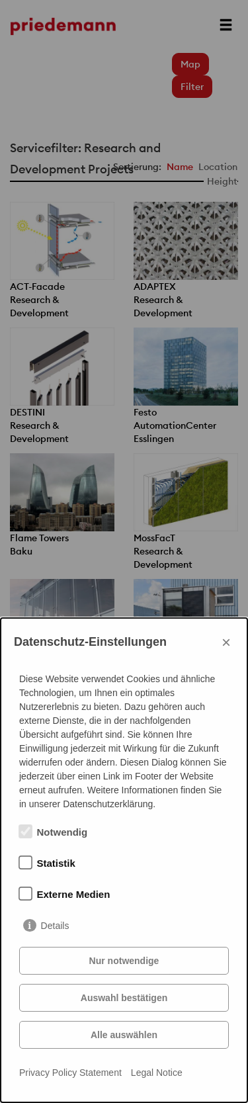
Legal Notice (157, 1072)
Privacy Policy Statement (70, 1072)
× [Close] (226, 642)
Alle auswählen (124, 1035)
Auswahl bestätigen (124, 998)
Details (55, 925)
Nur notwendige (124, 960)
